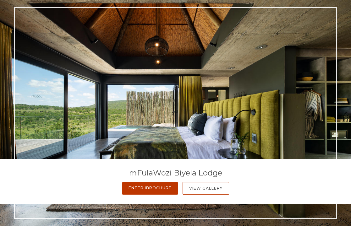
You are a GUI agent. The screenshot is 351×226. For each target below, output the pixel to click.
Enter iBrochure (150, 188)
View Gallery (205, 188)
